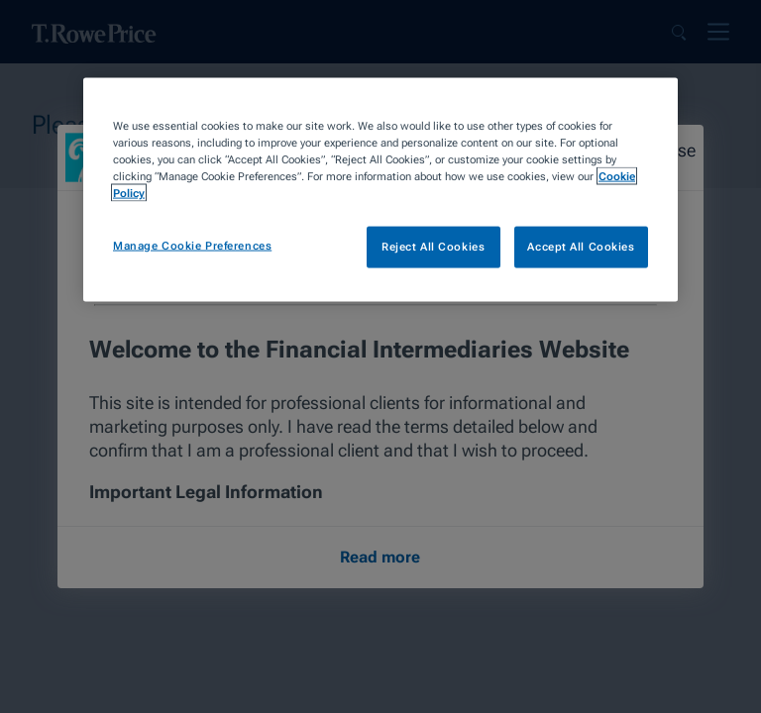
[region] (380, 190)
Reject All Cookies (433, 247)
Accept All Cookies (580, 247)
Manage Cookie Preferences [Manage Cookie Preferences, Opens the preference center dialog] (192, 246)
